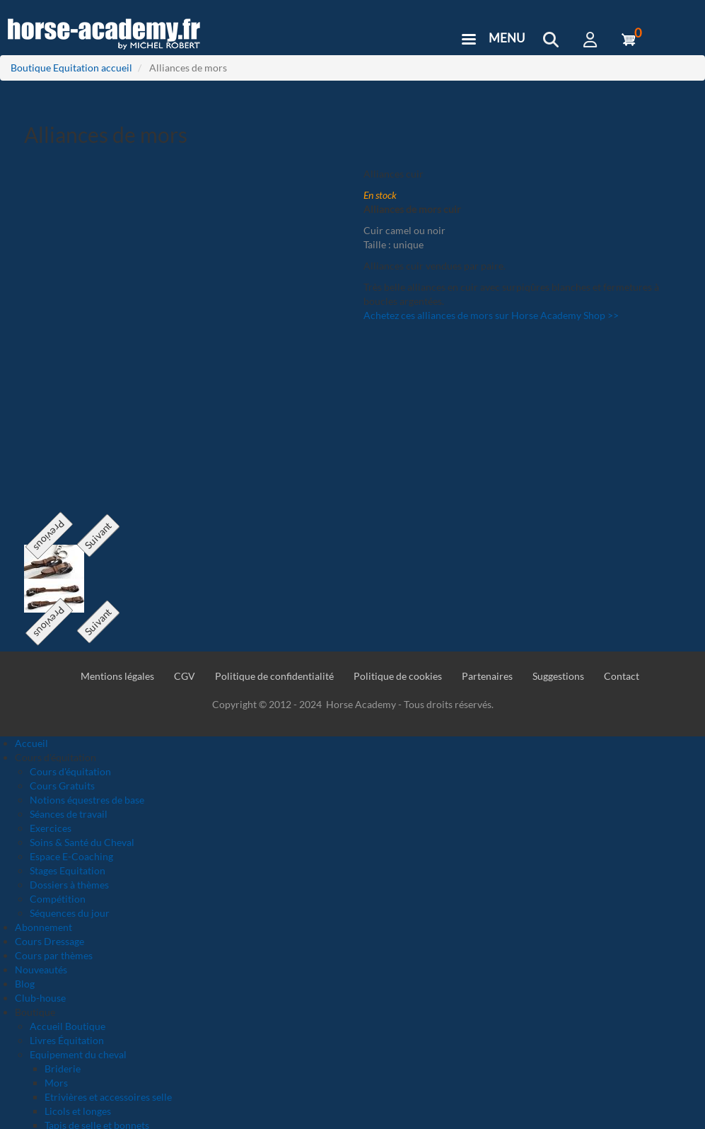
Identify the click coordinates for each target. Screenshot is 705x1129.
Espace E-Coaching (71, 856)
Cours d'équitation (70, 771)
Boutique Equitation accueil (71, 68)
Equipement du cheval (78, 1054)
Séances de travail (68, 814)
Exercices (50, 828)
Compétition (58, 899)
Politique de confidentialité (274, 676)
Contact (621, 676)
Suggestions (558, 676)
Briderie (63, 1069)
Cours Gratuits (62, 786)
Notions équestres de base (87, 800)
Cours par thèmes (54, 955)
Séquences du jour (70, 913)
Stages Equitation (67, 870)
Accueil (31, 743)
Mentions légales (117, 676)
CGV (184, 676)
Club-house (40, 998)
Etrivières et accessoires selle (108, 1097)
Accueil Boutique (67, 1026)
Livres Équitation (67, 1040)
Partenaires (487, 676)
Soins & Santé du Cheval (82, 842)
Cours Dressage (49, 941)
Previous (49, 536)
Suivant (98, 536)
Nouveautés (41, 969)
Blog (25, 984)
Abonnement (43, 927)
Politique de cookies (398, 676)
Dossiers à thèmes (69, 885)
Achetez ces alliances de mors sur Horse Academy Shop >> (491, 315)
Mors (56, 1083)
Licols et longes (78, 1111)
